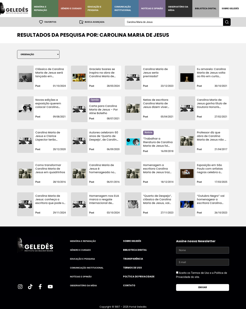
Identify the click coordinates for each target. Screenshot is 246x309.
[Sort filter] (38, 54)
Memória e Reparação (40, 8)
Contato (129, 285)
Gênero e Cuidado (71, 8)
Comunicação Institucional (122, 8)
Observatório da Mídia (178, 8)
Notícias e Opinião (152, 8)
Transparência (133, 258)
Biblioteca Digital (205, 8)
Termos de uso (132, 267)
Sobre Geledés (230, 8)
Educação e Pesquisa (94, 8)
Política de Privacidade (138, 276)
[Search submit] (227, 22)
